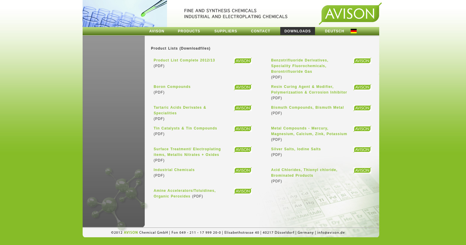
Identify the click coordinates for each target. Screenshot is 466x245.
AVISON (156, 31)
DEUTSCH (334, 31)
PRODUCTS (189, 31)
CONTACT (260, 31)
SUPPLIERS (225, 31)
